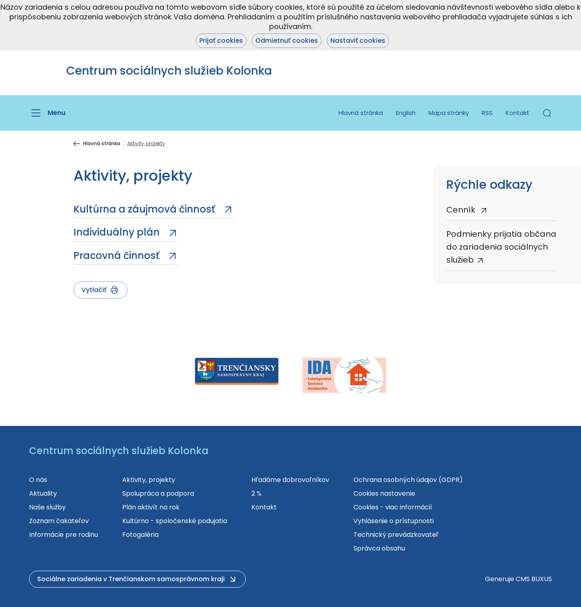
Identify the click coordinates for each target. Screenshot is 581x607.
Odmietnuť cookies (286, 40)
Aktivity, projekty (148, 479)
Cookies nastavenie (384, 493)
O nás (38, 479)
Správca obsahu (379, 548)
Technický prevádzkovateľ (396, 534)
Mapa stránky (448, 112)
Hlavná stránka (361, 112)
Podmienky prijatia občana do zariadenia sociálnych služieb (501, 246)
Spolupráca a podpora (158, 493)
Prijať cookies (221, 40)
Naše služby (47, 507)
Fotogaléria (140, 534)
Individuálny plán (117, 232)
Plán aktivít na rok (151, 507)
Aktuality (43, 493)
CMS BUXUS (534, 579)
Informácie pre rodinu (63, 534)
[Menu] (47, 112)
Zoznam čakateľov (59, 521)
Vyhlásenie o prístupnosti (393, 521)
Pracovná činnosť (117, 255)
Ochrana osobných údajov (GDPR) (408, 479)
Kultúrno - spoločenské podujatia (174, 521)
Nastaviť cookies (357, 40)
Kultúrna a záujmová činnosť (145, 209)
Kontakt (517, 112)
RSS (487, 112)
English (406, 112)
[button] (547, 113)
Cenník (461, 209)
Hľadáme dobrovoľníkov (290, 479)
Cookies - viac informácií (392, 507)
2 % (256, 493)
